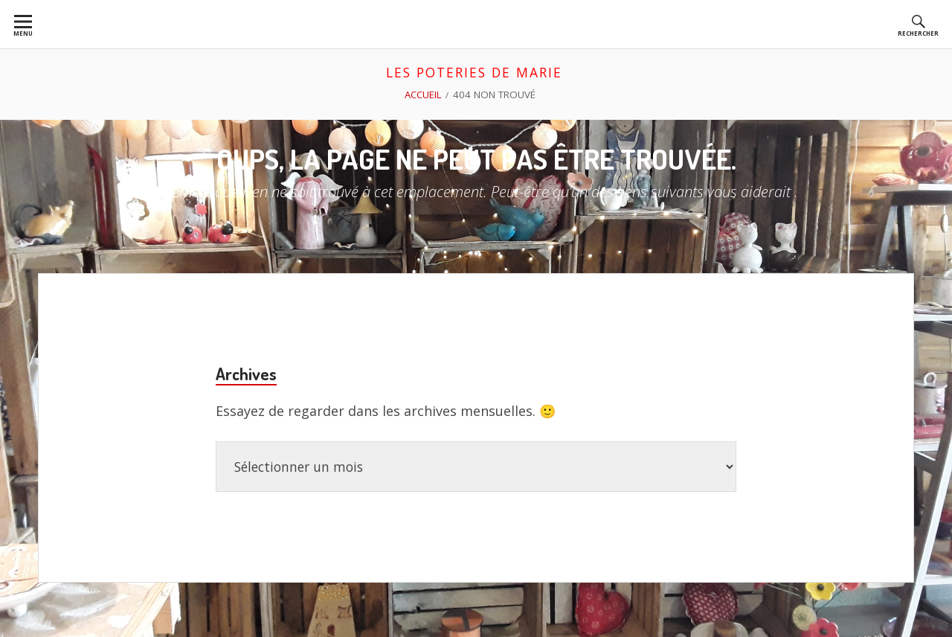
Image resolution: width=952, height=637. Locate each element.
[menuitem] (23, 24)
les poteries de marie (474, 72)
